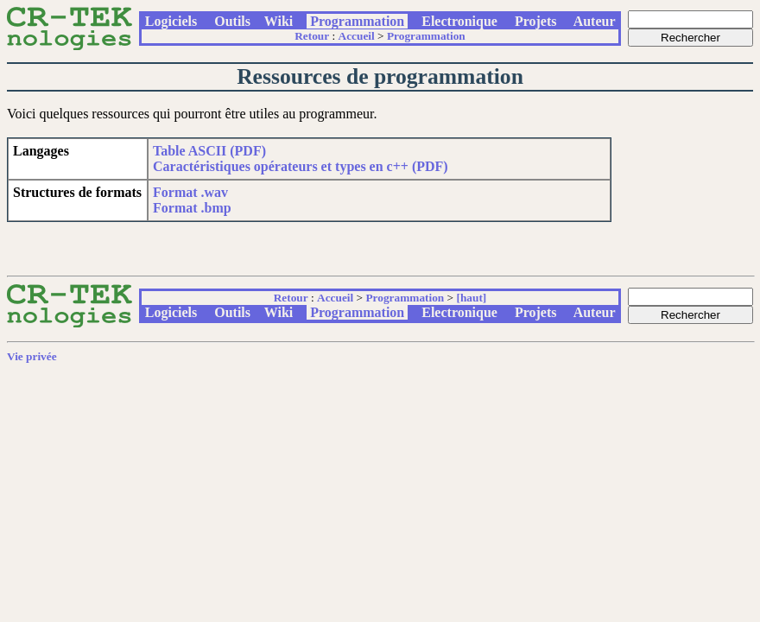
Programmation (357, 21)
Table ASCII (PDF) (209, 150)
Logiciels (171, 21)
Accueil (357, 35)
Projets (535, 21)
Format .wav (190, 192)
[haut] (471, 297)
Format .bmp (192, 207)
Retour (311, 35)
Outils (232, 21)
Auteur (595, 21)
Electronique (459, 21)
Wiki (279, 21)
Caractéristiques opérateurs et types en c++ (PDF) (300, 166)
